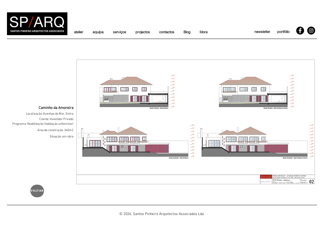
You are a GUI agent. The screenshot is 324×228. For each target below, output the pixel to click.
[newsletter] (262, 32)
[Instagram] (311, 31)
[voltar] (37, 191)
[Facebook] (300, 31)
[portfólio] (283, 32)
